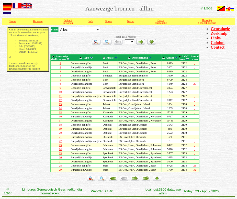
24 (60, 149)
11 (60, 96)
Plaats (108, 21)
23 (60, 145)
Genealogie (220, 29)
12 (60, 100)
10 (60, 92)
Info (90, 21)
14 (60, 108)
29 (60, 169)
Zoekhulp (219, 33)
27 (60, 161)
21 (60, 137)
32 (194, 169)
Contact (217, 47)
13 (60, 104)
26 (60, 157)
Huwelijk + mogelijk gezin (207, 21)
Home (12, 21)
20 (60, 132)
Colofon (217, 42)
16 (60, 116)
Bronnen (38, 21)
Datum (130, 21)
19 (60, 128)
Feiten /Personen (68, 21)
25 (194, 83)
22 (60, 141)
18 (60, 124)
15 (60, 112)
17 (60, 120)
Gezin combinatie (161, 21)
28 (60, 165)
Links (216, 38)
